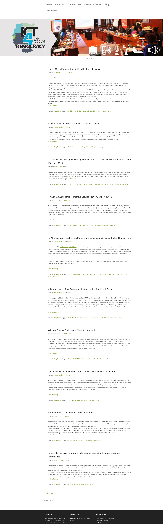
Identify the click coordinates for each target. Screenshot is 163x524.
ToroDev (93, 225)
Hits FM (74, 318)
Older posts (49, 493)
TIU (102, 274)
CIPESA (69, 147)
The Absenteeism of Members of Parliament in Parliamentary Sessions (82, 371)
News (59, 111)
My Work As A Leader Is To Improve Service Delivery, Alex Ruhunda (80, 196)
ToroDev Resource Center (101, 184)
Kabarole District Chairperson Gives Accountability (72, 330)
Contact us (51, 10)
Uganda (103, 147)
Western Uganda (115, 184)
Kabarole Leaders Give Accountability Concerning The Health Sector (80, 289)
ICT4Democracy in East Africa (68, 247)
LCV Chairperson (93, 318)
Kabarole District (82, 318)
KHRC (87, 274)
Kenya (84, 147)
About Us (60, 4)
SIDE (78, 400)
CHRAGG (69, 111)
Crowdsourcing (76, 274)
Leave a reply (106, 111)
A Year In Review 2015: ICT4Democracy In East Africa (73, 123)
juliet (70, 73)
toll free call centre (110, 274)
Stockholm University (87, 359)
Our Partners (74, 4)
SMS (94, 274)
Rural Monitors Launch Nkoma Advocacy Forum (71, 412)
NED (68, 484)
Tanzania (97, 147)
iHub (83, 274)
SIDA (94, 111)
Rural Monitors (83, 184)
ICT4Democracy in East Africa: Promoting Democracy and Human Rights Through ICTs (89, 237)
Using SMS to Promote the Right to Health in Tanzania (74, 68)
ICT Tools (69, 184)
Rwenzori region (72, 440)
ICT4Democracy (76, 147)
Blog (107, 4)
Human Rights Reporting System (82, 111)
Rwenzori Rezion (77, 225)
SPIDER (99, 111)
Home (49, 4)
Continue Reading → (54, 105)
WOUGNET (125, 274)
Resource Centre (93, 4)
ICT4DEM (75, 184)
